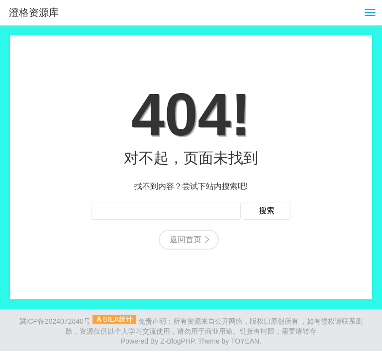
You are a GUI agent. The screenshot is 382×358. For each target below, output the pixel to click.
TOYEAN (245, 341)
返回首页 (185, 239)
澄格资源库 (34, 12)
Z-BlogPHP (177, 341)
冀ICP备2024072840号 (55, 321)
